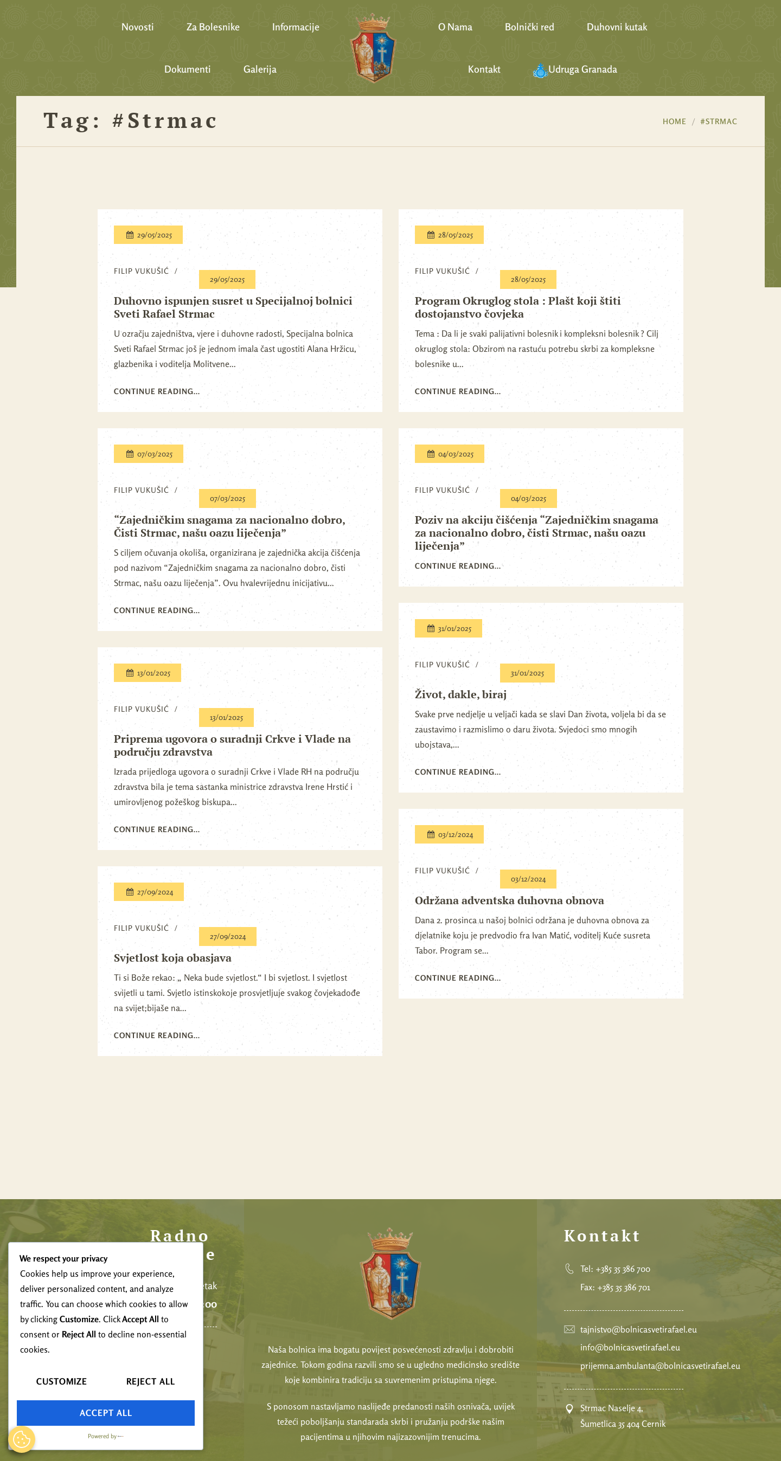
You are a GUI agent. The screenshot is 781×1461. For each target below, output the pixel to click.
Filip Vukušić (141, 270)
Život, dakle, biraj (461, 694)
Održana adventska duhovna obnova (509, 900)
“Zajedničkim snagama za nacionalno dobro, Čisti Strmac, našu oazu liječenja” (229, 526)
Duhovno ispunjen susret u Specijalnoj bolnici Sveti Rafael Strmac (233, 307)
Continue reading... (157, 391)
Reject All (150, 1381)
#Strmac (719, 121)
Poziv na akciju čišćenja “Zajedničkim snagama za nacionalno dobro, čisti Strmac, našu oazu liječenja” (536, 532)
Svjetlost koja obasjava (173, 957)
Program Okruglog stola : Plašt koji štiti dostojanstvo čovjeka (518, 307)
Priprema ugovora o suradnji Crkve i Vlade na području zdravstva (232, 745)
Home (675, 121)
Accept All (106, 1412)
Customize (61, 1381)
